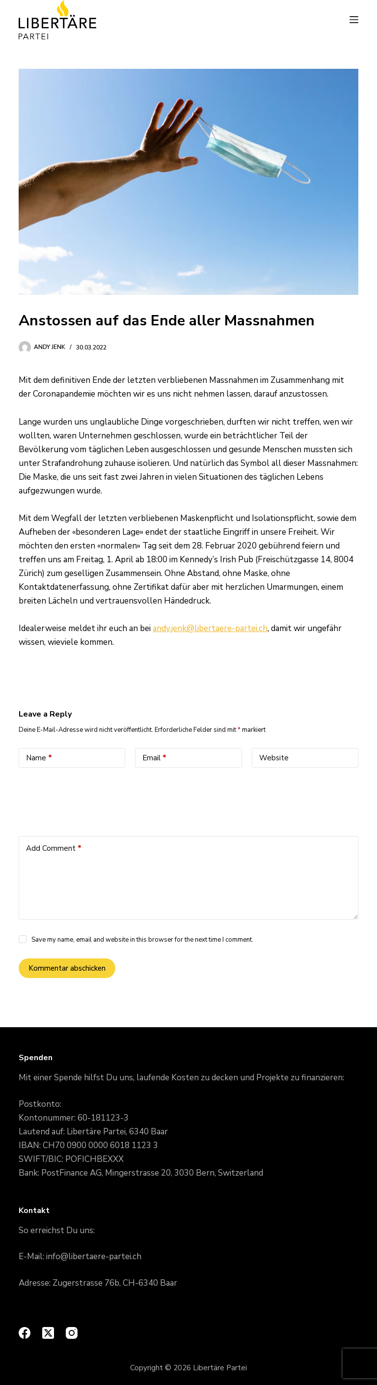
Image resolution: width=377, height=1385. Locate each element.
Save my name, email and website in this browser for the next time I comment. (142, 939)
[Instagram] (72, 1333)
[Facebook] (24, 1333)
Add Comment (53, 848)
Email (154, 758)
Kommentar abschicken (67, 968)
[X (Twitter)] (48, 1333)
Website (274, 758)
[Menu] (354, 19)
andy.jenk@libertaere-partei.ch (210, 628)
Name (39, 758)
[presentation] (93, 799)
